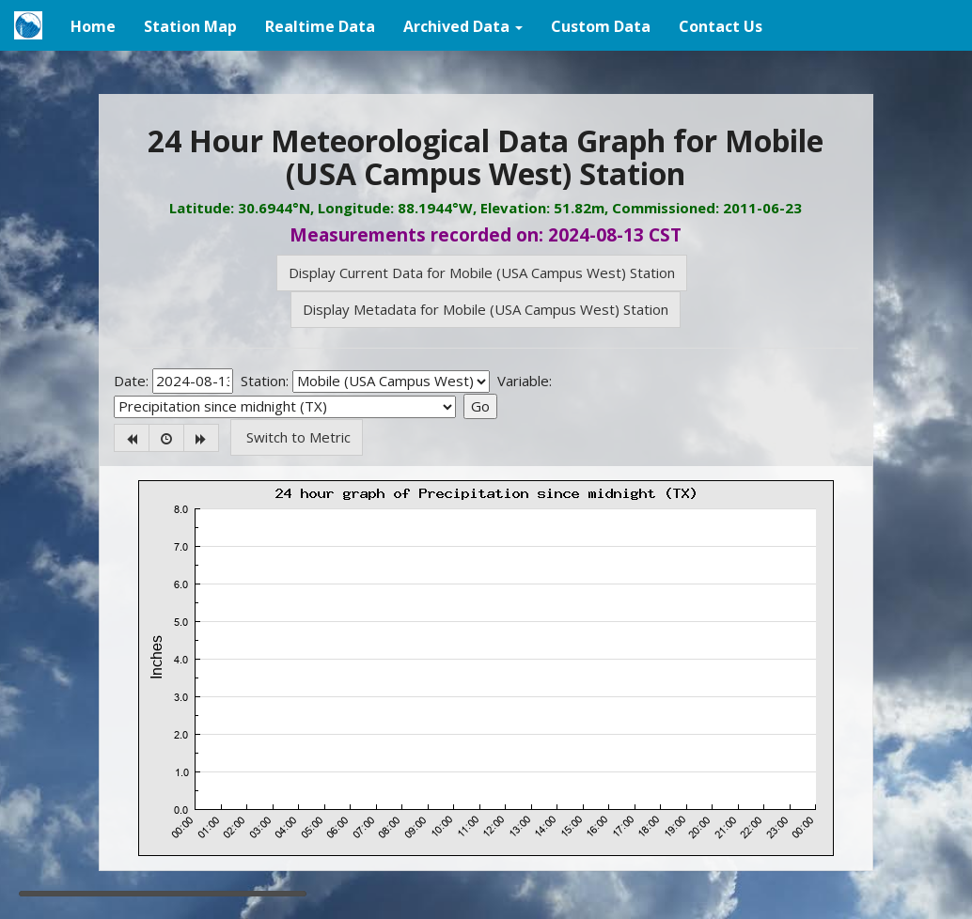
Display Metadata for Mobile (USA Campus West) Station (485, 309)
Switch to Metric (297, 437)
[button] (463, 25)
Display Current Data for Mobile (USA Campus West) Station (482, 272)
